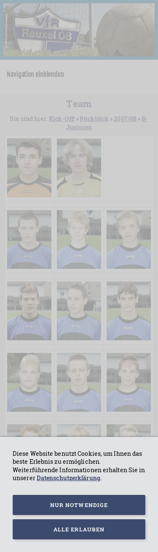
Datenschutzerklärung (68, 478)
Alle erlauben (79, 529)
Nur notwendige (79, 505)
